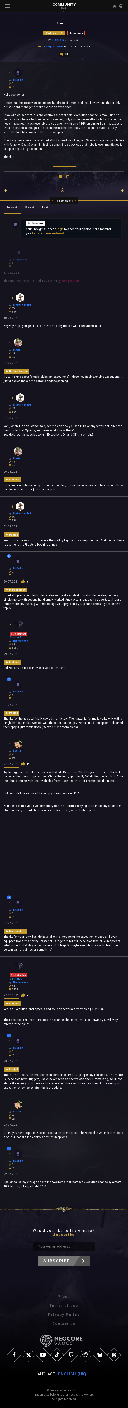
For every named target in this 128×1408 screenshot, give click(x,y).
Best (45, 206)
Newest (12, 206)
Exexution (35, 222)
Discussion (76, 33)
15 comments (64, 200)
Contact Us (64, 1324)
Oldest (29, 206)
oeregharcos (70, 280)
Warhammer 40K (54, 33)
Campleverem (53, 46)
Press (64, 1297)
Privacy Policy (64, 1315)
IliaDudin (58, 40)
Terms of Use (64, 1306)
